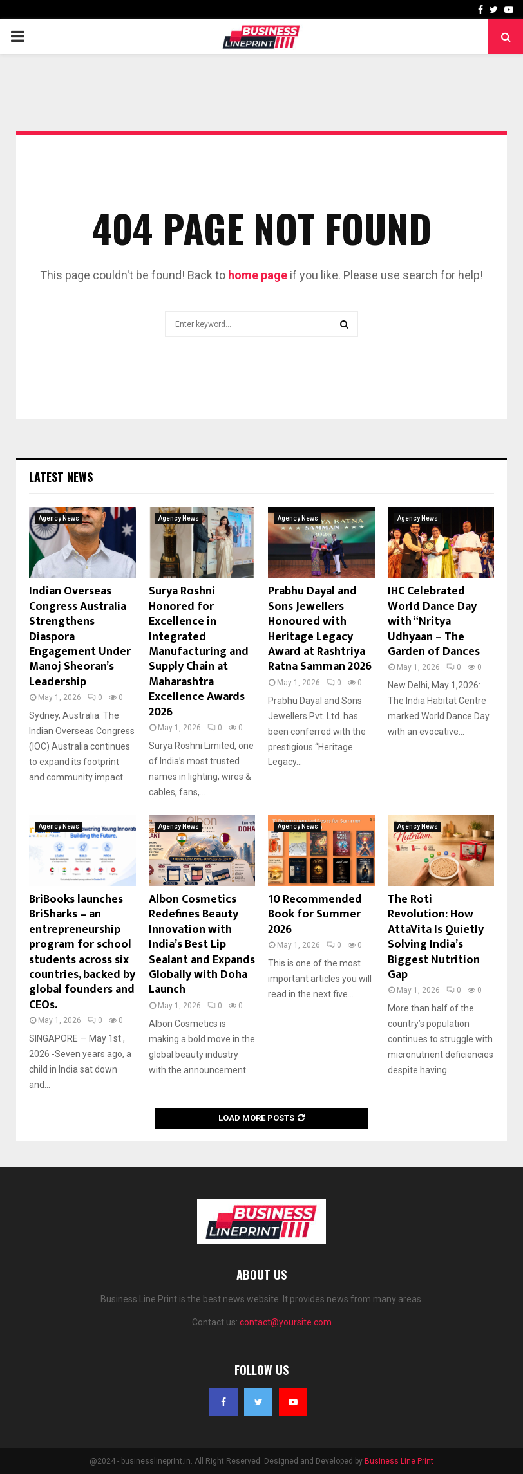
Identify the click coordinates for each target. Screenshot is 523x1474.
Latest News (61, 476)
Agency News (59, 518)
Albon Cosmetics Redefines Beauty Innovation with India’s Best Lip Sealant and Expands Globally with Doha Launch (202, 944)
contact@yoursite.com (286, 1322)
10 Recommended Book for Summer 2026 (315, 914)
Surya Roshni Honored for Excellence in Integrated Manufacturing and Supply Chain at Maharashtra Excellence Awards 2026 (199, 651)
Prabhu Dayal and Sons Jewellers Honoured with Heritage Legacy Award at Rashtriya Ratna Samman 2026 (320, 629)
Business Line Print (399, 1461)
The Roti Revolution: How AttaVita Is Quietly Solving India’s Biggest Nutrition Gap (436, 937)
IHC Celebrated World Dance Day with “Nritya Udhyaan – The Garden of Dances (434, 621)
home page (257, 275)
